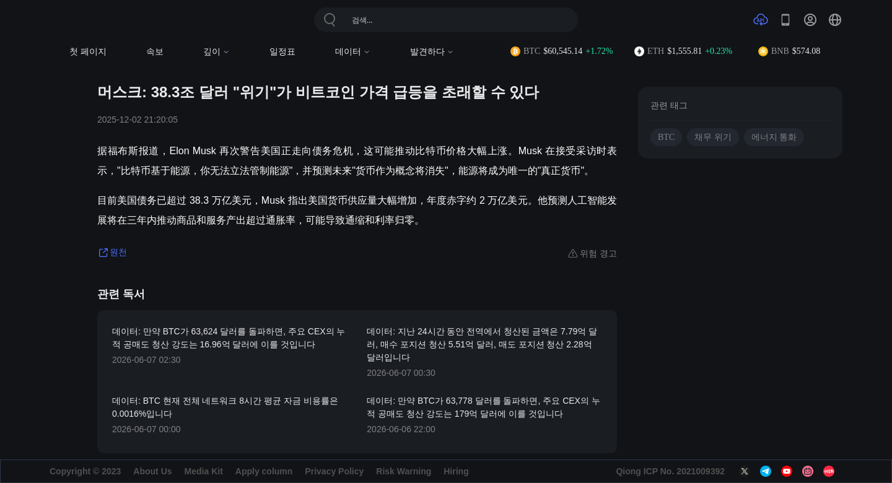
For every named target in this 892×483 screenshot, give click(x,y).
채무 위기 (713, 137)
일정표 (282, 51)
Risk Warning (403, 471)
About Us (152, 471)
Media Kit (204, 471)
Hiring (456, 471)
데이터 (352, 51)
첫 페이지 (88, 51)
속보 (155, 51)
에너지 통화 (774, 137)
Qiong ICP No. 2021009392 (670, 471)
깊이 (216, 51)
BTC (666, 137)
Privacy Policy (334, 471)
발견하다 (432, 51)
